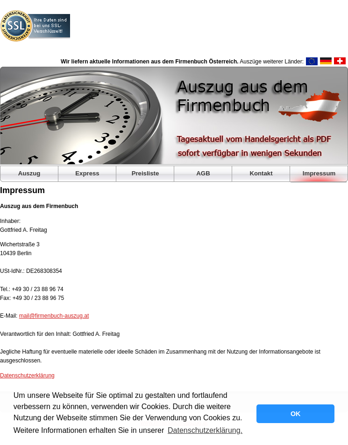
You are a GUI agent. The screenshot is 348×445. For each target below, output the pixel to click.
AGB (203, 173)
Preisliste (145, 173)
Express (87, 173)
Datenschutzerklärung (27, 375)
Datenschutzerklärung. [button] (205, 430)
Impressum (319, 173)
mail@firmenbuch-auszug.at (54, 316)
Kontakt (260, 173)
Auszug (29, 173)
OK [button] (296, 413)
